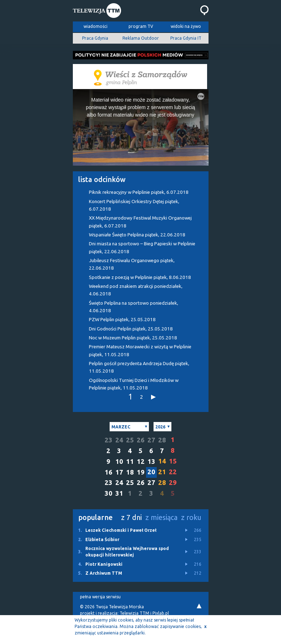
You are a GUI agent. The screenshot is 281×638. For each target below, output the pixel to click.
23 (108, 440)
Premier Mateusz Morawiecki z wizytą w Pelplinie (140, 350)
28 (162, 440)
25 (130, 440)
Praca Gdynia (95, 38)
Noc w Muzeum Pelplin (133, 337)
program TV (141, 26)
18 (130, 472)
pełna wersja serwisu (100, 596)
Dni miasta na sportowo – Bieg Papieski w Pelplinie (142, 247)
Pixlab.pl (160, 613)
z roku (191, 517)
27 (151, 440)
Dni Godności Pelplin (131, 329)
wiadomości (95, 26)
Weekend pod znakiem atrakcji (135, 290)
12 (141, 461)
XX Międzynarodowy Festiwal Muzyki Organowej (140, 221)
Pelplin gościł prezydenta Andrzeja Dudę (139, 367)
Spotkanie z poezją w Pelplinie (140, 277)
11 (130, 461)
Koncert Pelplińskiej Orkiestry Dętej (134, 205)
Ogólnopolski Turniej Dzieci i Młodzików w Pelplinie (134, 384)
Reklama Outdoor (140, 38)
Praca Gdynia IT (185, 38)
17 (119, 472)
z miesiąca (161, 517)
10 (119, 461)
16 (108, 472)
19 (141, 472)
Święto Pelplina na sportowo (133, 306)
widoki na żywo (186, 26)
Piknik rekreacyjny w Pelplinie (139, 192)
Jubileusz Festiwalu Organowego (132, 264)
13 (151, 461)
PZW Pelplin (122, 319)
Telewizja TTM (134, 613)
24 (119, 440)
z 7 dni (131, 517)
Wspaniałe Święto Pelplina (137, 234)
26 (141, 440)
